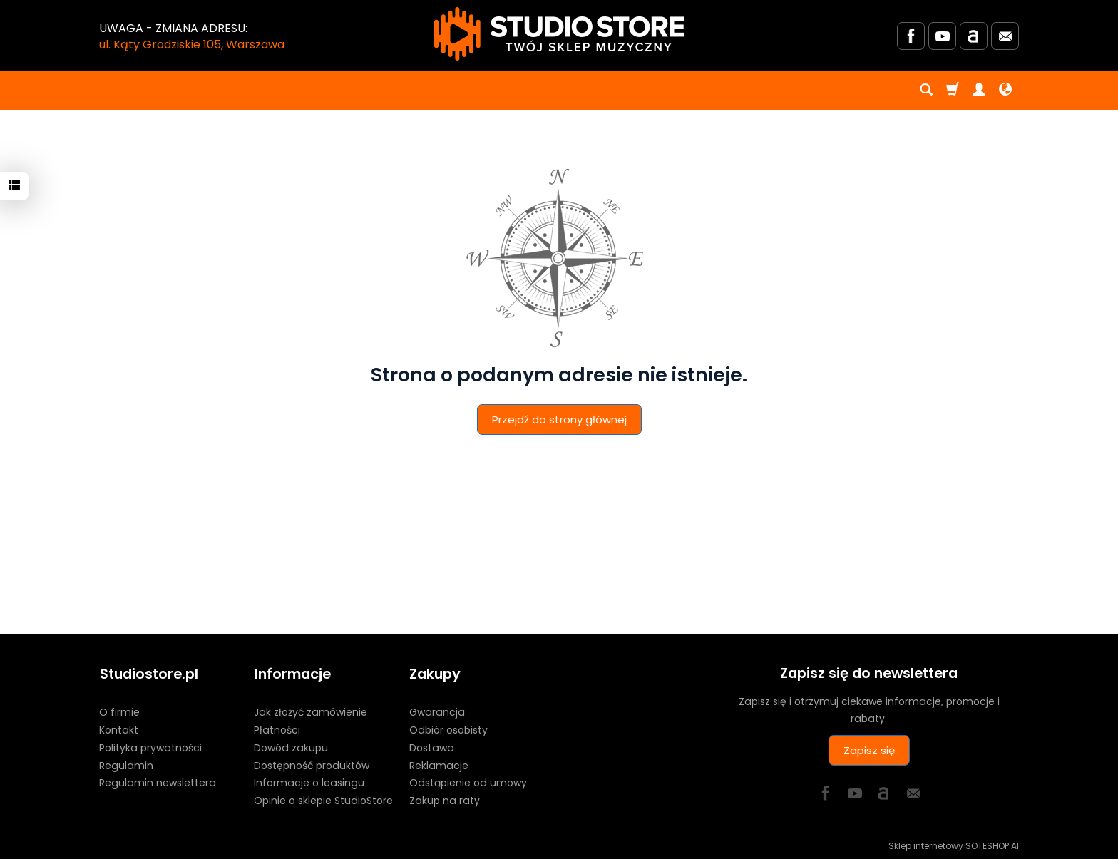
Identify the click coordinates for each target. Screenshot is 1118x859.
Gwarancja (437, 711)
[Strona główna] (559, 34)
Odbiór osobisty (448, 728)
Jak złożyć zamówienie (310, 711)
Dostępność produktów (311, 764)
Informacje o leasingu (309, 782)
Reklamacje (438, 764)
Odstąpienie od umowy (468, 782)
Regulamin (126, 764)
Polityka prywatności (150, 746)
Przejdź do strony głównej (559, 419)
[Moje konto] (979, 90)
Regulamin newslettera (157, 782)
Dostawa (431, 746)
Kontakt (118, 728)
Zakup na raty (444, 799)
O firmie (119, 711)
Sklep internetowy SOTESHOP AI (953, 844)
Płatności (277, 728)
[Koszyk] (952, 90)
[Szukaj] (926, 90)
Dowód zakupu (291, 746)
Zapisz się (869, 750)
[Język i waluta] (1005, 90)
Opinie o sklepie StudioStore (323, 799)
